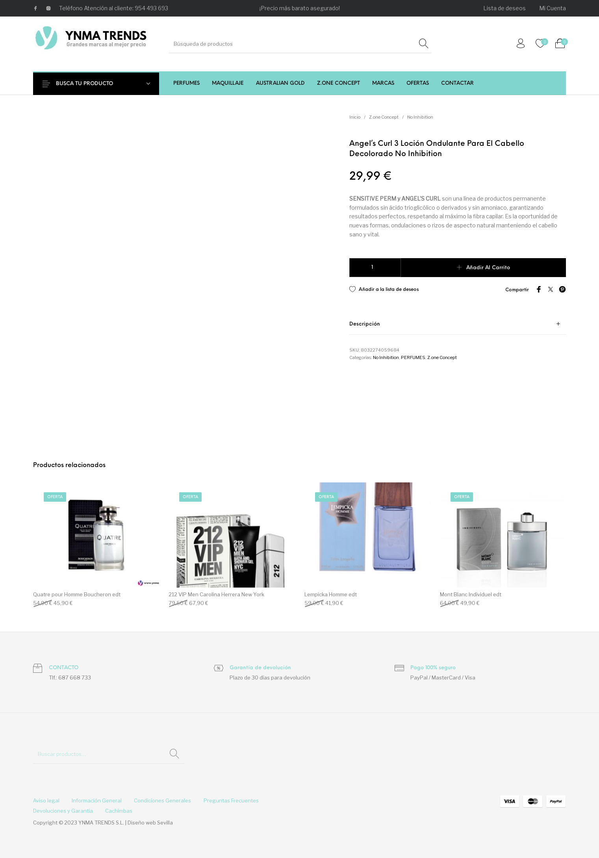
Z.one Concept (384, 117)
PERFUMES (413, 357)
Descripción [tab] (364, 324)
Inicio (354, 117)
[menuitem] (505, 8)
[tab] (457, 324)
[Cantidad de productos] (375, 267)
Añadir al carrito (488, 267)
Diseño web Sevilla (150, 822)
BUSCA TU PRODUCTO (89, 83)
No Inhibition (420, 117)
